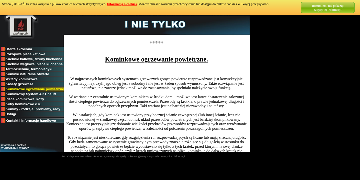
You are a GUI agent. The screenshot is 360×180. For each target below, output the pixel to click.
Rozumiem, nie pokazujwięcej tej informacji (328, 8)
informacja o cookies (13, 145)
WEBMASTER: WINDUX (15, 147)
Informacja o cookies (122, 4)
